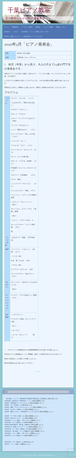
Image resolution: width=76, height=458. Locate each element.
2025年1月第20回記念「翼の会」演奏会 (17, 424)
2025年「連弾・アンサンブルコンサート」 (17, 407)
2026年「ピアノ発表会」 (12, 405)
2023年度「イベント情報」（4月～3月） (17, 433)
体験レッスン (61, 27)
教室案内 (15, 27)
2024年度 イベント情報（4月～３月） (35, 32)
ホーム (6, 27)
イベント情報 (48, 27)
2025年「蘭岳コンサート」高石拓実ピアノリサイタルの (21, 411)
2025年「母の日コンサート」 (13, 418)
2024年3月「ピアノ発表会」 (13, 435)
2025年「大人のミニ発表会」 (13, 409)
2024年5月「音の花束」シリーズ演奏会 (17, 431)
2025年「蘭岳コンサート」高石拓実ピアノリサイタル (23, 36)
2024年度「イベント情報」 (13, 420)
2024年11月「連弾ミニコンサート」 (16, 426)
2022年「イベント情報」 (12, 444)
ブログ (15, 32)
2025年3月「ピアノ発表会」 (13, 422)
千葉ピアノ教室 (29, 10)
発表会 (38, 27)
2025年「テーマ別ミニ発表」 (13, 416)
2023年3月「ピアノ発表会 (13, 442)
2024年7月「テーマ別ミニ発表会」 (15, 429)
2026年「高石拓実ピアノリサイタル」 (16, 403)
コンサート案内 (26, 27)
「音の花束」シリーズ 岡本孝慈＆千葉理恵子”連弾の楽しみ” (23, 398)
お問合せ (7, 32)
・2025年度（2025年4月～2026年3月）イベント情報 (19, 401)
